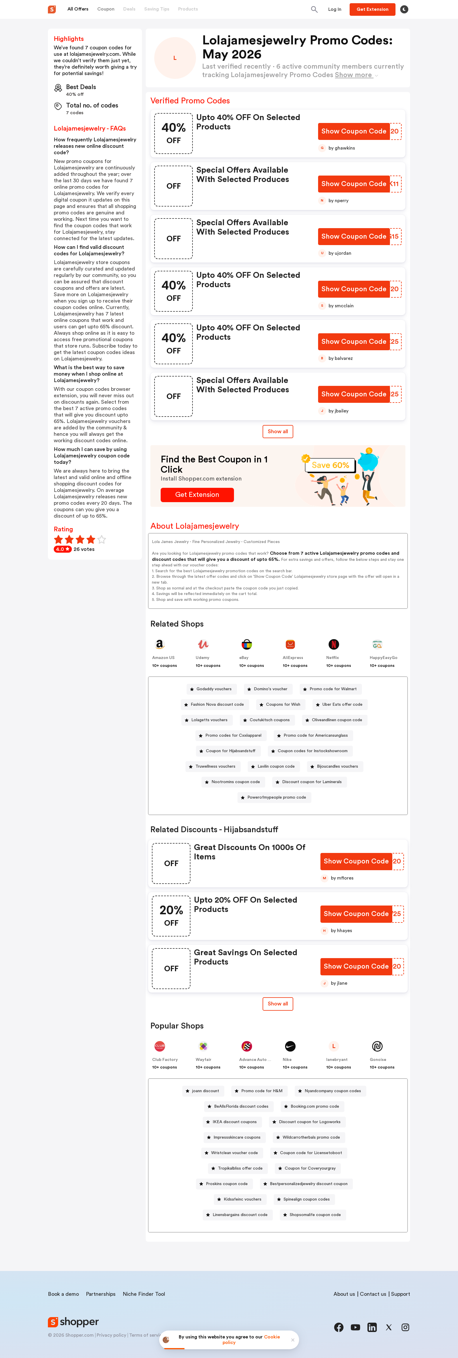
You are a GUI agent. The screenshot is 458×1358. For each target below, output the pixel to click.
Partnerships (101, 1294)
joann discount (205, 1091)
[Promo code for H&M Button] (259, 1091)
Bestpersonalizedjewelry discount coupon (309, 1184)
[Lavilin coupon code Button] (274, 766)
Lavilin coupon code (276, 766)
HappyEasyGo (384, 658)
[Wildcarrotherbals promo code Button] (309, 1137)
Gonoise (378, 1060)
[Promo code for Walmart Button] (331, 689)
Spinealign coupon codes (307, 1199)
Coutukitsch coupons (270, 720)
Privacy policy (111, 1335)
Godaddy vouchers (214, 689)
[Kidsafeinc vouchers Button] (240, 1199)
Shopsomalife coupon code (315, 1215)
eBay (244, 658)
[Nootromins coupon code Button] (233, 782)
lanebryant (337, 1060)
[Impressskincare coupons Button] (235, 1137)
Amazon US (163, 658)
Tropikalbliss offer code (240, 1168)
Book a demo (63, 1294)
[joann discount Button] (203, 1091)
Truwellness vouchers (215, 766)
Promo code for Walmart (333, 689)
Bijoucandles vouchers (337, 766)
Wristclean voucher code (234, 1153)
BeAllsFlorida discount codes (241, 1106)
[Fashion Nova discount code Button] (215, 704)
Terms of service (147, 1335)
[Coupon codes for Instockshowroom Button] (310, 751)
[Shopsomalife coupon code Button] (313, 1215)
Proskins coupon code (227, 1184)
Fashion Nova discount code (217, 705)
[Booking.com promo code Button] (312, 1106)
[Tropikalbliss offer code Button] (238, 1168)
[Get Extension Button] (197, 495)
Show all (278, 1003)
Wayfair (203, 1060)
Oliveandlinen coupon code (337, 720)
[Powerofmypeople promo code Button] (274, 797)
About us (344, 1294)
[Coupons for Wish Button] (281, 704)
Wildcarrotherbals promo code (311, 1137)
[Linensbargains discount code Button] (238, 1215)
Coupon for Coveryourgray (310, 1168)
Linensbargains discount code (240, 1215)
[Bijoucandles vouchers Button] (335, 766)
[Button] (334, 9)
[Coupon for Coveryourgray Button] (308, 1168)
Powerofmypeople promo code (276, 797)
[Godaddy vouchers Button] (212, 689)
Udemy (202, 658)
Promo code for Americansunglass (316, 735)
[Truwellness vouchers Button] (213, 766)
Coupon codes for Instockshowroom (313, 751)
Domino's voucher (270, 689)
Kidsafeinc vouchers (242, 1199)
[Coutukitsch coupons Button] (267, 720)
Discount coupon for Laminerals (312, 782)
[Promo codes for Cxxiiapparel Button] (231, 735)
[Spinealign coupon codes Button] (304, 1199)
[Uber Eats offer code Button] (340, 704)
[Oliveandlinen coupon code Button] (334, 720)
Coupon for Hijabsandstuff (231, 751)
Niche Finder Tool (144, 1294)
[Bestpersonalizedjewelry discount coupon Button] (306, 1184)
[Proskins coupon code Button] (224, 1184)
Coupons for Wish (283, 705)
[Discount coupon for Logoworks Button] (307, 1122)
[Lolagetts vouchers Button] (207, 720)
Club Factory (165, 1060)
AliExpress (293, 658)
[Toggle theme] (404, 9)
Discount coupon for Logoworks (310, 1122)
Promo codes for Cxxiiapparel (233, 735)
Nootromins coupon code (235, 782)
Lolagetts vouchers (209, 720)
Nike (287, 1060)
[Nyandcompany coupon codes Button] (330, 1091)
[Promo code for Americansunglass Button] (313, 735)
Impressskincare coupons (237, 1137)
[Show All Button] (278, 1003)
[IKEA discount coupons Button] (232, 1122)
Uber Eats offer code (342, 705)
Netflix (332, 658)
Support (400, 1294)
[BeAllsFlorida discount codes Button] (239, 1106)
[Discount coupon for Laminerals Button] (309, 782)
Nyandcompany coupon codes (333, 1091)
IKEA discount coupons (235, 1122)
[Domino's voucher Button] (268, 689)
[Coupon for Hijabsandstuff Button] (228, 751)
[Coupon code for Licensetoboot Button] (308, 1153)
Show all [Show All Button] (278, 431)
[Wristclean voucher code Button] (232, 1153)
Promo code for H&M (261, 1091)
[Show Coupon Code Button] (354, 131)
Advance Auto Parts (258, 1060)
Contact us (373, 1294)
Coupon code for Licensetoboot (311, 1153)
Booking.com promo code (315, 1106)
